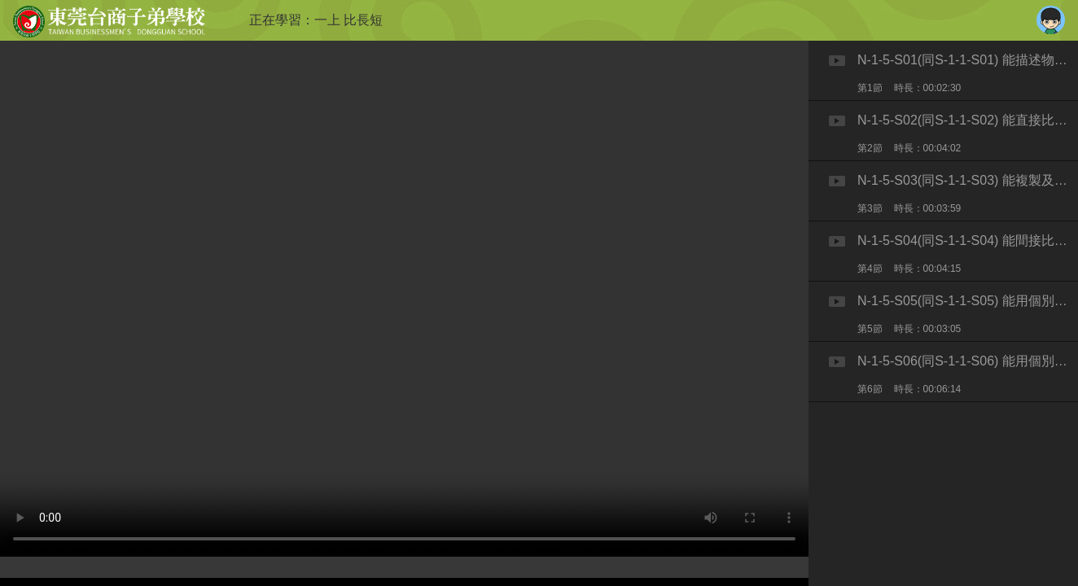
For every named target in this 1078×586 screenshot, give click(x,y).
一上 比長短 (348, 20)
